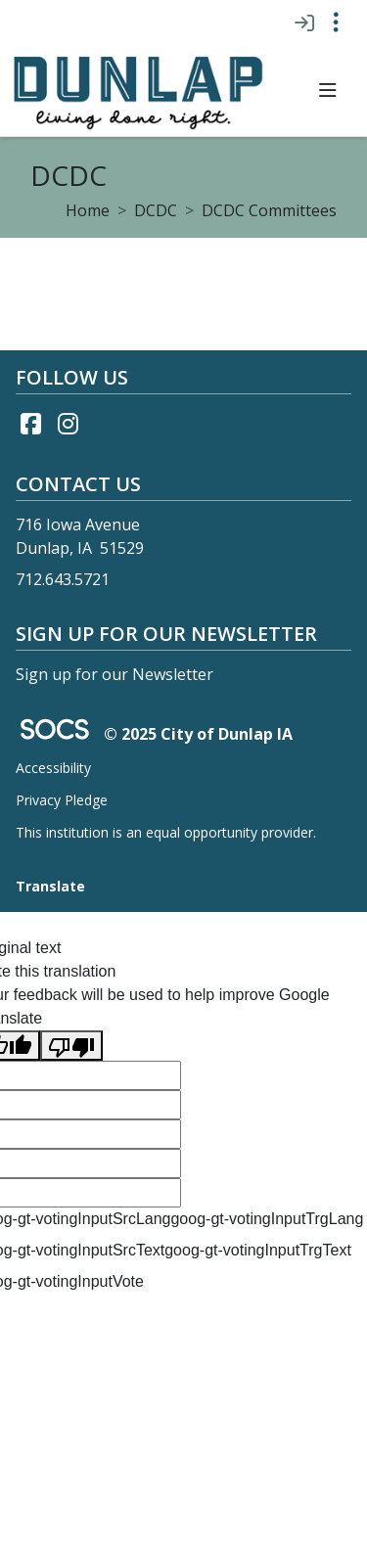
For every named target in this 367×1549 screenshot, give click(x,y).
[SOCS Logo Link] (54, 731)
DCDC (155, 210)
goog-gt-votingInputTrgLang (266, 1218)
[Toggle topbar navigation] (335, 22)
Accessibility (53, 767)
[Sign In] (304, 22)
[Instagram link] (67, 423)
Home (88, 210)
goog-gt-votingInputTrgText (257, 1250)
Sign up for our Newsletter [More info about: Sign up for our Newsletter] (114, 674)
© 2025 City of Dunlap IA (198, 734)
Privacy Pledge (62, 800)
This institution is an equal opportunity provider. (166, 832)
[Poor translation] (71, 1045)
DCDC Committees (269, 210)
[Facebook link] (30, 423)
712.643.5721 (63, 579)
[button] (327, 90)
